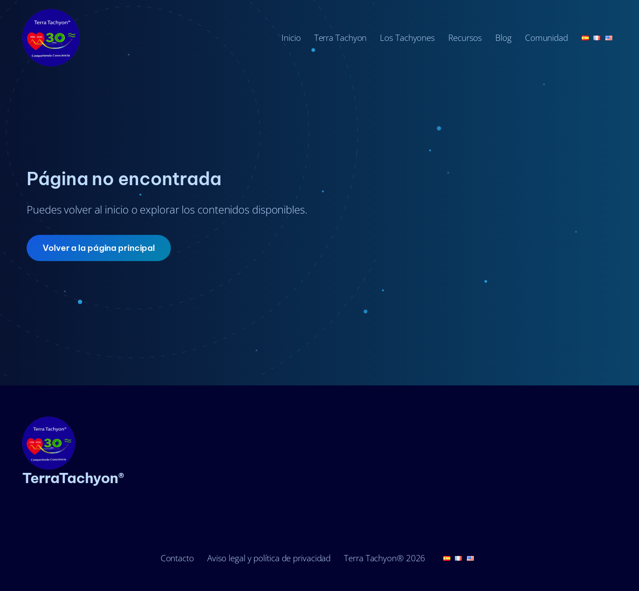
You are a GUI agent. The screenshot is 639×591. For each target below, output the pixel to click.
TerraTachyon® (73, 478)
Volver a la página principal (99, 247)
